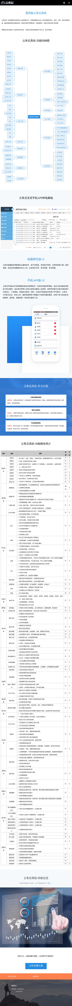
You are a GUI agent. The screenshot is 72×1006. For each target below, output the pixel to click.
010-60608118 (20, 989)
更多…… (50, 883)
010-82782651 (19, 991)
